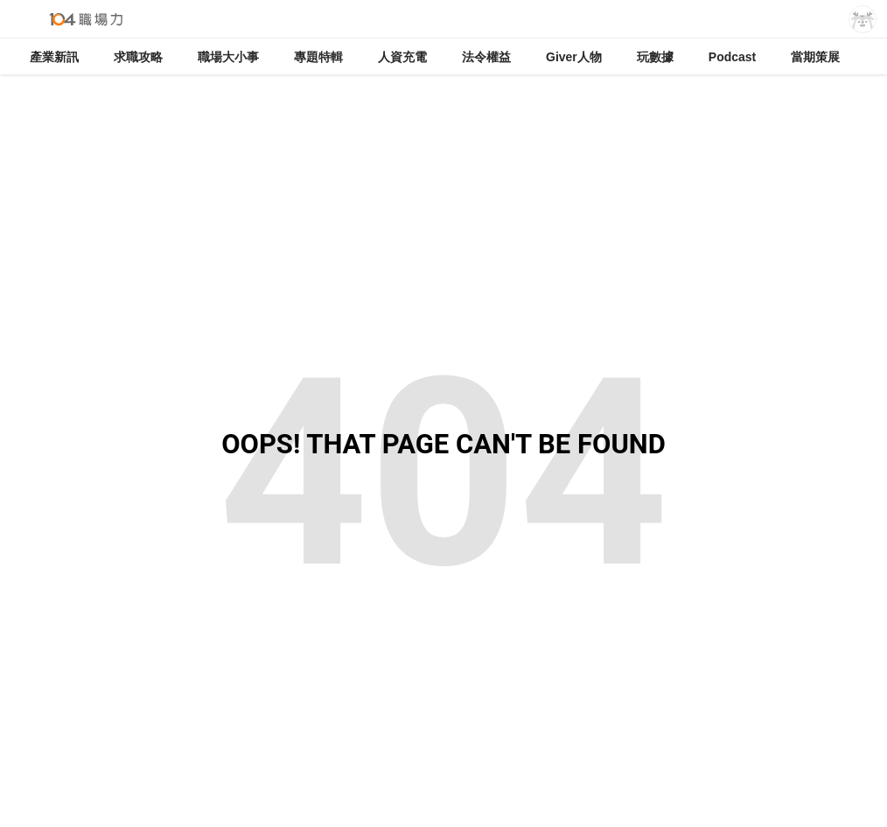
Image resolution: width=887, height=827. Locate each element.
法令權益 (486, 57)
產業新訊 (54, 57)
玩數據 (655, 57)
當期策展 (815, 57)
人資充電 (402, 57)
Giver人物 (574, 57)
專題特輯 (318, 57)
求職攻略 (138, 57)
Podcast (732, 57)
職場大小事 (228, 57)
